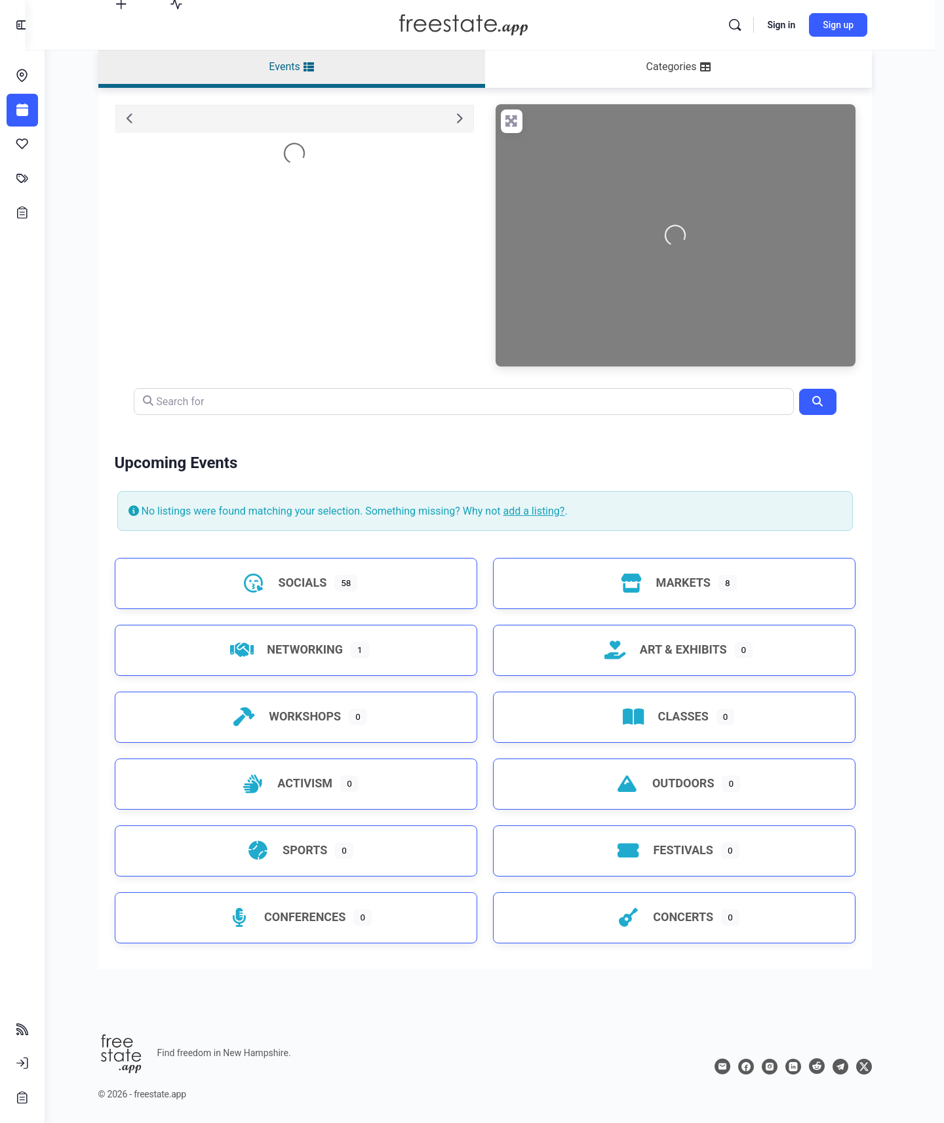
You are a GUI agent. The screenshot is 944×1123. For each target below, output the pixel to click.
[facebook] (755, 1066)
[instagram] (779, 1066)
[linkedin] (802, 1066)
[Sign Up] (22, 1097)
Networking (292, 649)
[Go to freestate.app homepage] (477, 23)
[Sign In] (22, 1063)
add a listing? (543, 511)
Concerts (670, 917)
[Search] (749, 25)
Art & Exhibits (670, 649)
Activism (292, 783)
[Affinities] (22, 144)
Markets (670, 582)
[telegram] (849, 1066)
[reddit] (826, 1066)
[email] (731, 1066)
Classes (670, 716)
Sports (292, 850)
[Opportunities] (22, 212)
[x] (873, 1066)
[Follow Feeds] (22, 1029)
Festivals (670, 850)
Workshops (292, 716)
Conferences (292, 917)
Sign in (795, 25)
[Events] (22, 110)
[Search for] (473, 401)
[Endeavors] (22, 76)
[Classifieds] (22, 178)
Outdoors (670, 783)
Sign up (851, 25)
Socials (289, 582)
